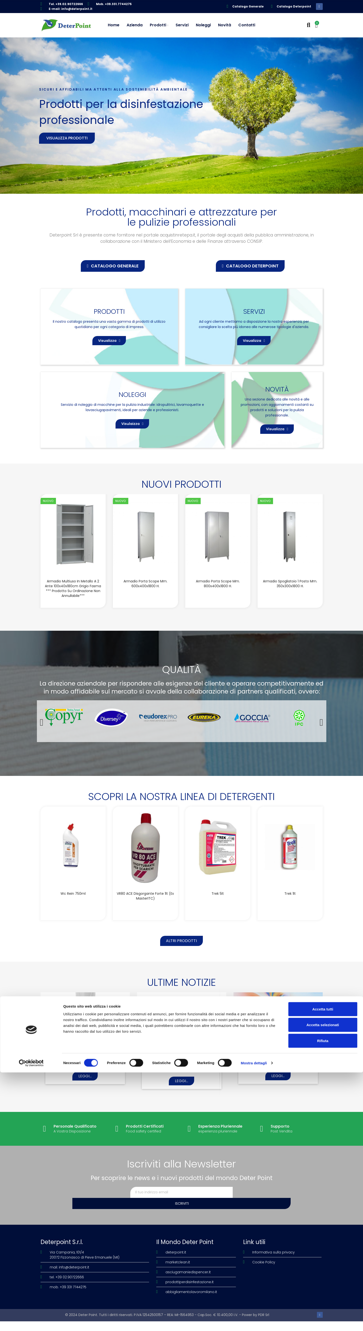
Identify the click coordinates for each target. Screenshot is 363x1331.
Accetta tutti (322, 1268)
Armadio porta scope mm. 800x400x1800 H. (218, 601)
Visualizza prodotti (67, 138)
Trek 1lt (290, 910)
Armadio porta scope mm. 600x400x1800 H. (145, 601)
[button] (113, 266)
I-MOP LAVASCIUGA (85, 1074)
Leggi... (85, 1097)
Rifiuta (323, 1299)
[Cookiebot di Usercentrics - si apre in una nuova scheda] (31, 1321)
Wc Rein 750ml (73, 910)
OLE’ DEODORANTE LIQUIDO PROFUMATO (278, 1076)
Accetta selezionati (322, 1283)
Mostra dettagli (254, 1321)
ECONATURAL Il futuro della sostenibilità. (182, 1076)
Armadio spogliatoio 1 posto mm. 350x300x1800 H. (290, 601)
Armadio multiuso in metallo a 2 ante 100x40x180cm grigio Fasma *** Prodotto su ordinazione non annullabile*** (73, 605)
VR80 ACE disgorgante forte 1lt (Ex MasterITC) (145, 913)
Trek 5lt (218, 910)
